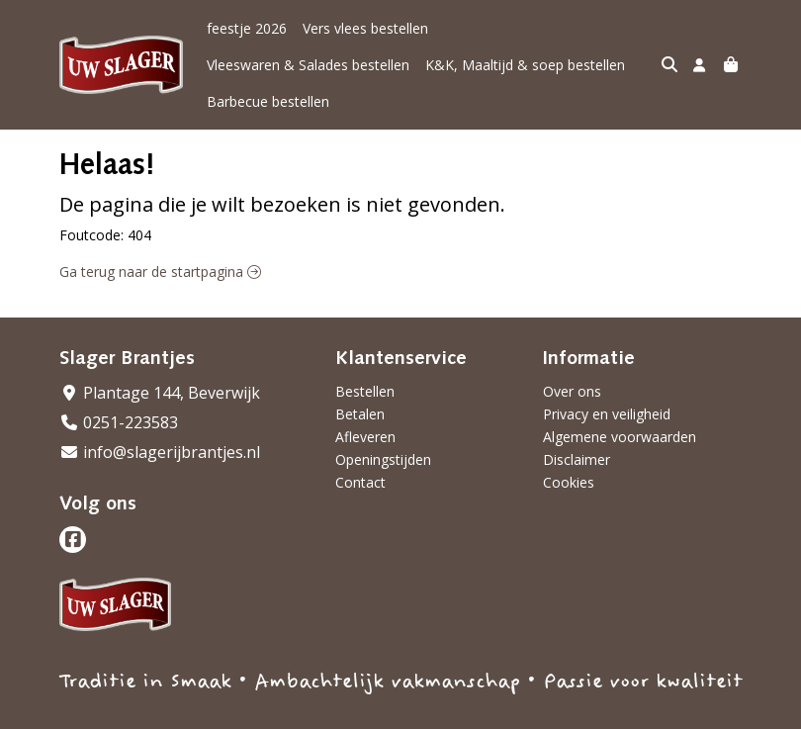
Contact (360, 445)
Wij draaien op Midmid (665, 711)
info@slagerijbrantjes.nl (159, 415)
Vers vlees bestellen (365, 28)
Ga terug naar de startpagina (160, 235)
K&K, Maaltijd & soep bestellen (306, 64)
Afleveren (365, 400)
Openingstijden (383, 422)
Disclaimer (576, 422)
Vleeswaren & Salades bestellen (545, 28)
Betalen (360, 377)
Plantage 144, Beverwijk (159, 356)
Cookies (568, 445)
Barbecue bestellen (483, 64)
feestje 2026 (247, 28)
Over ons (572, 354)
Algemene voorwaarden (619, 400)
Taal (73, 710)
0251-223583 (118, 386)
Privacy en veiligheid (606, 377)
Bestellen (365, 354)
